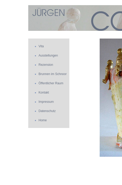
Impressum (46, 102)
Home (43, 120)
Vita (41, 46)
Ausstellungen (48, 55)
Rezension (46, 65)
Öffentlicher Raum (51, 83)
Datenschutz (47, 111)
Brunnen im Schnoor (53, 74)
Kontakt (44, 92)
